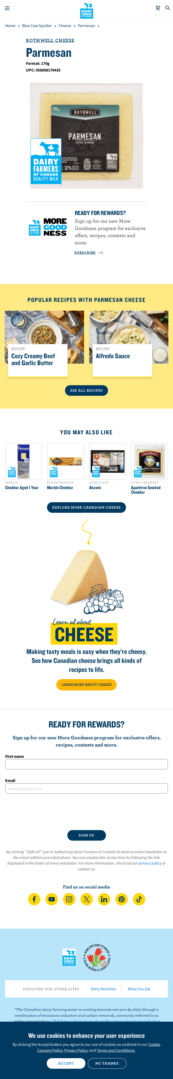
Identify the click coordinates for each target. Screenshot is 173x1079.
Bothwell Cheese (50, 40)
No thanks (107, 1063)
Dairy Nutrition (103, 988)
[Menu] (7, 8)
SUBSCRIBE (88, 252)
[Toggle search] (168, 8)
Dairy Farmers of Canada (86, 11)
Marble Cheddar (60, 487)
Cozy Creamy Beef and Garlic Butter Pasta (33, 363)
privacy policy (150, 863)
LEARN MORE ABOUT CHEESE (86, 684)
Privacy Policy (75, 1050)
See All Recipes (86, 390)
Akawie (95, 487)
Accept (66, 1063)
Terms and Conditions (116, 1050)
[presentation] (87, 812)
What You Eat (139, 988)
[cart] (158, 8)
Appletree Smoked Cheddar (146, 489)
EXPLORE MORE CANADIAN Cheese (86, 507)
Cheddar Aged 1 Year (22, 487)
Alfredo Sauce (113, 356)
